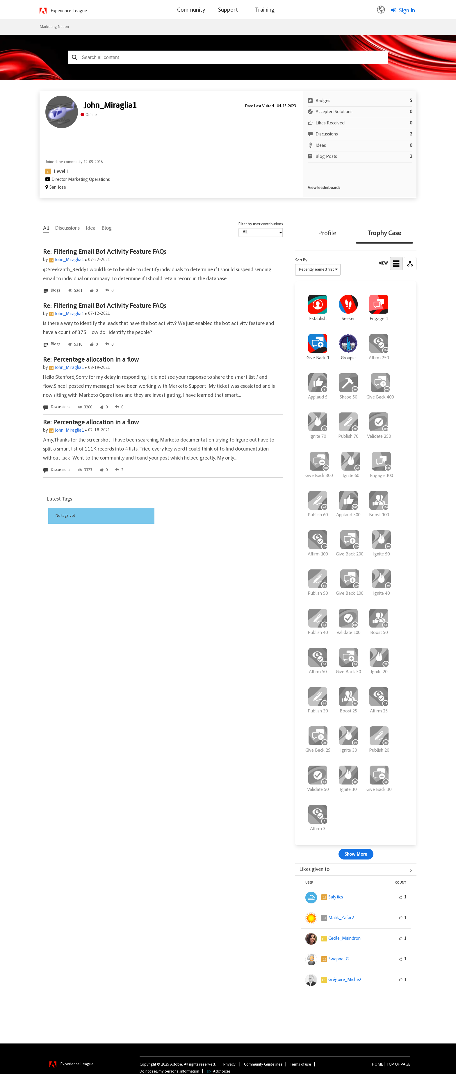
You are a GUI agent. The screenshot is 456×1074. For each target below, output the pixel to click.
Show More (356, 854)
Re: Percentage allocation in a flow (91, 360)
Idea (90, 228)
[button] (74, 57)
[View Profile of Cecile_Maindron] (344, 938)
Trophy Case (384, 233)
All (46, 228)
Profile (327, 233)
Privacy (229, 1064)
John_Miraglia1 (69, 260)
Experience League (69, 11)
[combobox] (228, 57)
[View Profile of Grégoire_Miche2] (344, 979)
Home (377, 1064)
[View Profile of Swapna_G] (338, 959)
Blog (107, 228)
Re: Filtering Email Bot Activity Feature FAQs (104, 252)
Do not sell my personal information (169, 1071)
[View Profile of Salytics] (335, 897)
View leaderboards (324, 188)
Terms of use (300, 1064)
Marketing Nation (54, 27)
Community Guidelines (263, 1064)
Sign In (407, 11)
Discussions (67, 228)
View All (355, 870)
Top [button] (390, 1064)
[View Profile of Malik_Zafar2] (341, 918)
